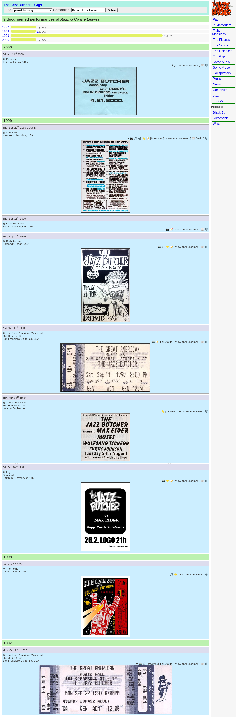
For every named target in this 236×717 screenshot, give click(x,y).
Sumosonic (220, 118)
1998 (5, 31)
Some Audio (221, 62)
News (217, 84)
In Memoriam (222, 25)
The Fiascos (221, 39)
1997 (5, 27)
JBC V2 (218, 101)
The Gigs (219, 56)
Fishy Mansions (219, 32)
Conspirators (222, 73)
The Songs (220, 45)
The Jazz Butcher (17, 5)
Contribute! (220, 90)
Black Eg (219, 112)
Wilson (217, 123)
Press (217, 78)
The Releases (222, 50)
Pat (215, 19)
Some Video (221, 67)
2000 (5, 40)
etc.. (216, 95)
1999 (5, 35)
